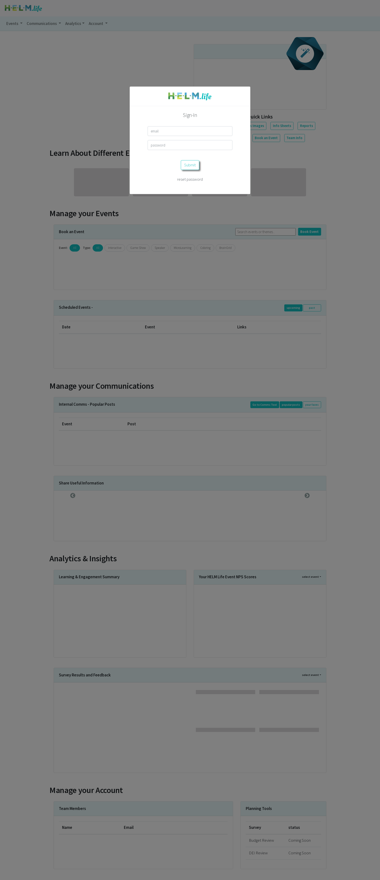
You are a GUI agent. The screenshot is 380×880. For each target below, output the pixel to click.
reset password (190, 146)
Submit (190, 132)
